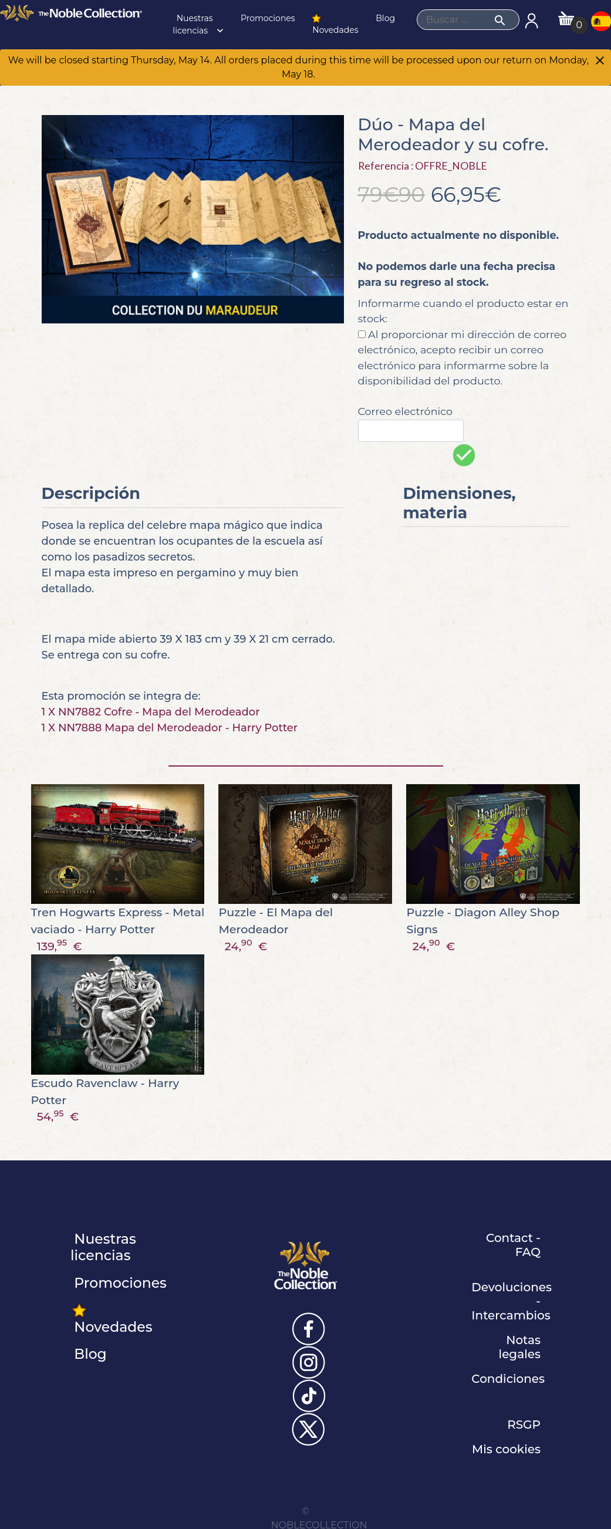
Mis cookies (506, 1449)
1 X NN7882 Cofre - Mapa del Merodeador (151, 712)
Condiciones (508, 1379)
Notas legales (520, 1347)
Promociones (266, 18)
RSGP (524, 1424)
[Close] (600, 61)
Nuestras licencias (199, 24)
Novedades (334, 23)
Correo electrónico (405, 411)
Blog (384, 18)
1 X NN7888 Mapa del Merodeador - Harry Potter (170, 727)
